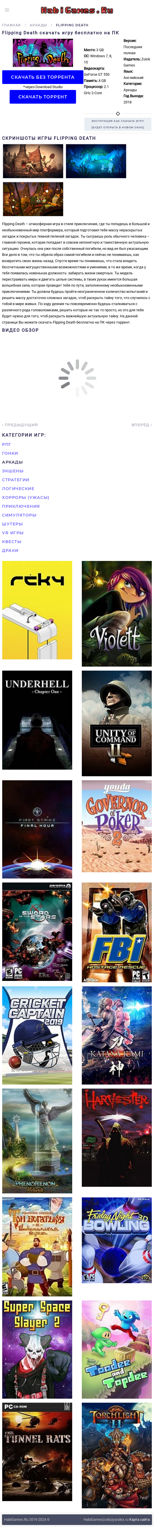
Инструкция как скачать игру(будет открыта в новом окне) (117, 124)
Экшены (13, 471)
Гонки (10, 453)
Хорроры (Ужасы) (26, 497)
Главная (11, 25)
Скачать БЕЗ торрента (43, 77)
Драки (10, 550)
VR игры (13, 532)
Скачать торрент (42, 96)
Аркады (38, 25)
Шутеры (12, 524)
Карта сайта (139, 1519)
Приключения (21, 506)
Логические (18, 488)
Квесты (11, 541)
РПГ (6, 444)
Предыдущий (20, 425)
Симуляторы (19, 515)
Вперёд (142, 425)
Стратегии (15, 479)
